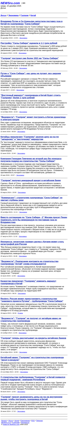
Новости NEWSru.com (11, 424)
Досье (10, 421)
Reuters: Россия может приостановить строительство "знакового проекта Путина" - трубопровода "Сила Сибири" (32, 299)
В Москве (16, 422)
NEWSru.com (10, 3)
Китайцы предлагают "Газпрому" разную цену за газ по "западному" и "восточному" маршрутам (30, 138)
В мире (20, 313)
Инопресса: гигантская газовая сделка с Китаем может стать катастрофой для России (32, 242)
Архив (17, 421)
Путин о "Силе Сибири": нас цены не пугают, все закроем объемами (31, 74)
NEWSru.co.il (6, 422)
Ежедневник (25, 421)
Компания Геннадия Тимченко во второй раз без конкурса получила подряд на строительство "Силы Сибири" (31, 159)
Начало (4, 421)
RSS (33, 421)
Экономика (23, 38)
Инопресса (25, 422)
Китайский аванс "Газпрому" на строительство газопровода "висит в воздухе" (32, 358)
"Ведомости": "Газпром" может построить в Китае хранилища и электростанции (33, 118)
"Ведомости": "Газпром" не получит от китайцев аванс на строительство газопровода (31, 319)
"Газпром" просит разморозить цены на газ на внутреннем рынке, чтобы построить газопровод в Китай (31, 398)
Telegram (39, 421)
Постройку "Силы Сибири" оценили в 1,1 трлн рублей (29, 43)
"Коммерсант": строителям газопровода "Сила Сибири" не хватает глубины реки (31, 198)
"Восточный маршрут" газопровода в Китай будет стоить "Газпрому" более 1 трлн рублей (31, 96)
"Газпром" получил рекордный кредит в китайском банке (31, 180)
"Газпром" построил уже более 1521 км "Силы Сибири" (30, 58)
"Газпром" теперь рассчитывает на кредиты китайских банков (33, 338)
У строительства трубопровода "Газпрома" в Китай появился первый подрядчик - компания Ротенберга (33, 378)
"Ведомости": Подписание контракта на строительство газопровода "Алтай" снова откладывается (29, 262)
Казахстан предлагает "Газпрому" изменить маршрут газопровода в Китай (28, 282)
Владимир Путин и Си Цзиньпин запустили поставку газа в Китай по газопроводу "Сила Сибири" (31, 22)
